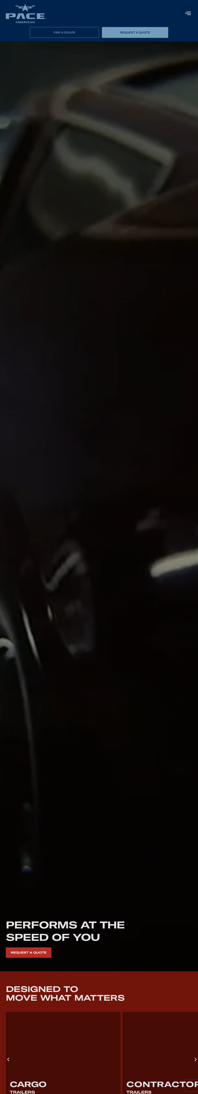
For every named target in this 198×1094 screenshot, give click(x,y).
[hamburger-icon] (187, 14)
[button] (8, 1059)
